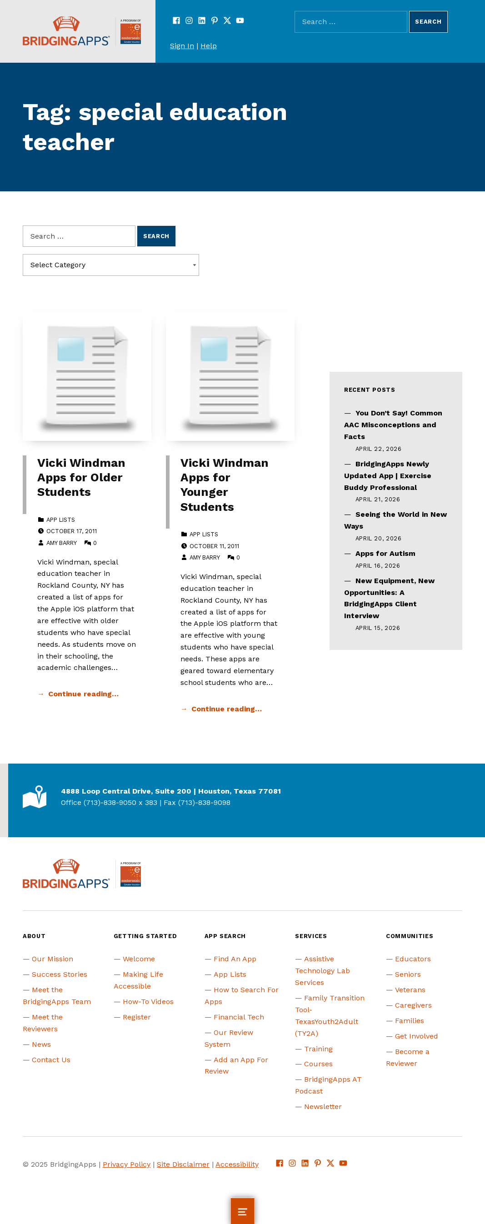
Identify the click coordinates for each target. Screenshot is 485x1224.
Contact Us (51, 1059)
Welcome (139, 958)
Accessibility (237, 1164)
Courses (318, 1063)
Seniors (408, 974)
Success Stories (59, 974)
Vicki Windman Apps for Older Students (81, 477)
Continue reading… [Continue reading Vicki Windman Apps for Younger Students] (226, 708)
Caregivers (413, 1005)
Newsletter (323, 1106)
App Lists (60, 519)
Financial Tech (239, 1017)
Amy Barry (61, 543)
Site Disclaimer (183, 1164)
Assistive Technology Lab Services (322, 970)
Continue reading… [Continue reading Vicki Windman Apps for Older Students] (83, 693)
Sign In (182, 45)
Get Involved (416, 1036)
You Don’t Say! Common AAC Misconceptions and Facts (393, 425)
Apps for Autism (385, 553)
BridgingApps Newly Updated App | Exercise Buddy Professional (387, 476)
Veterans (410, 989)
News (41, 1044)
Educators (413, 958)
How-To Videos (148, 1001)
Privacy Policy (126, 1164)
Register (137, 1017)
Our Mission (52, 958)
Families (409, 1020)
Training (318, 1048)
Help (208, 45)
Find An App (235, 958)
